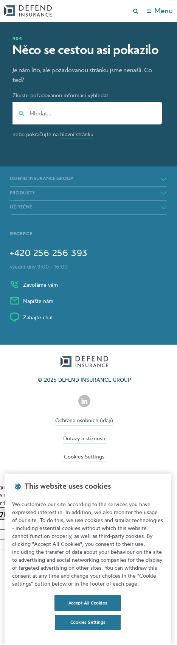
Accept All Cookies (87, 603)
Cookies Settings (84, 456)
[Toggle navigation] (160, 11)
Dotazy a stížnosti (84, 438)
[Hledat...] (93, 113)
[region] (88, 559)
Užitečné (21, 207)
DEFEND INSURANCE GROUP (41, 179)
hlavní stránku (76, 134)
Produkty (23, 193)
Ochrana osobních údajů (84, 420)
